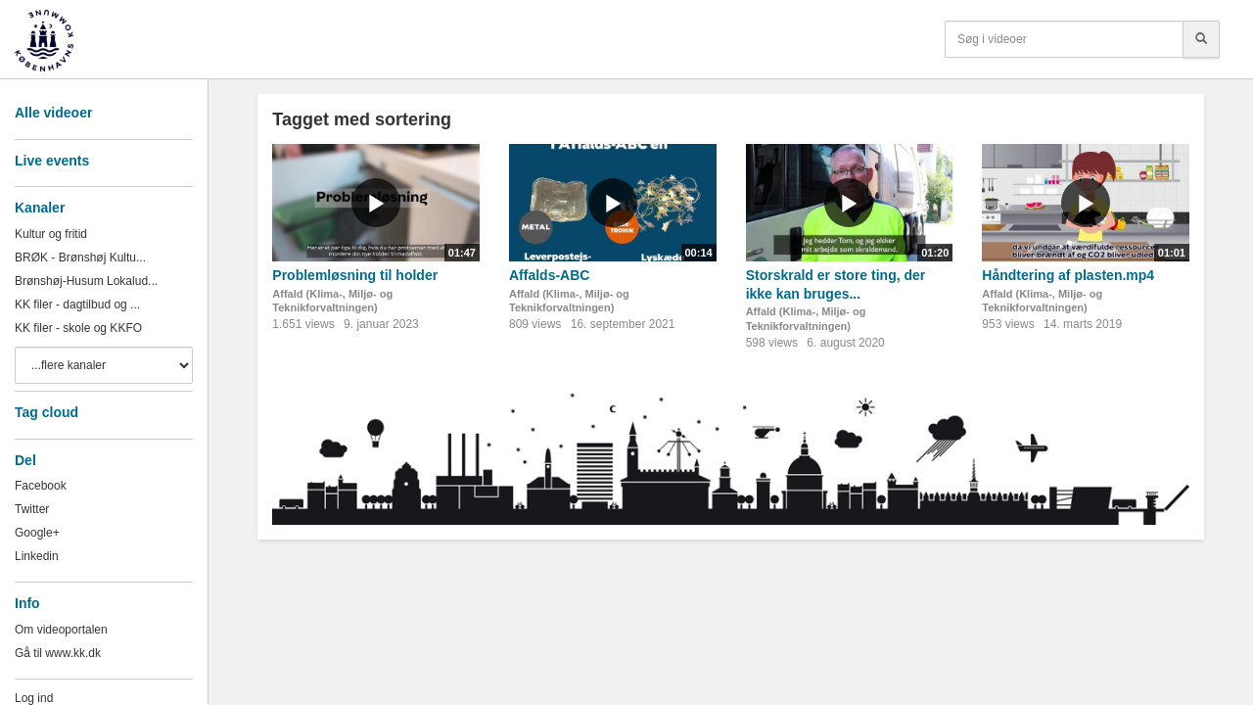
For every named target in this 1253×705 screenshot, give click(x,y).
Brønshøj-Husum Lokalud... (86, 281)
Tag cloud (46, 412)
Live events (52, 160)
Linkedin (37, 556)
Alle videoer (53, 112)
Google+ (37, 533)
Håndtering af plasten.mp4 (1068, 275)
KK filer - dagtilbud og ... (77, 304)
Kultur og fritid (51, 234)
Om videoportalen (61, 629)
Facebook (41, 486)
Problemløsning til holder (355, 275)
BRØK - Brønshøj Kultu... (80, 257)
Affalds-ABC (549, 275)
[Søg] (1201, 39)
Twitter (32, 509)
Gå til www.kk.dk (58, 653)
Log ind (34, 698)
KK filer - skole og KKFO (78, 328)
